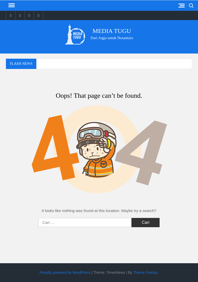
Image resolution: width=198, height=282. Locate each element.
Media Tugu (112, 31)
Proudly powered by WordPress (65, 272)
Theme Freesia (145, 272)
